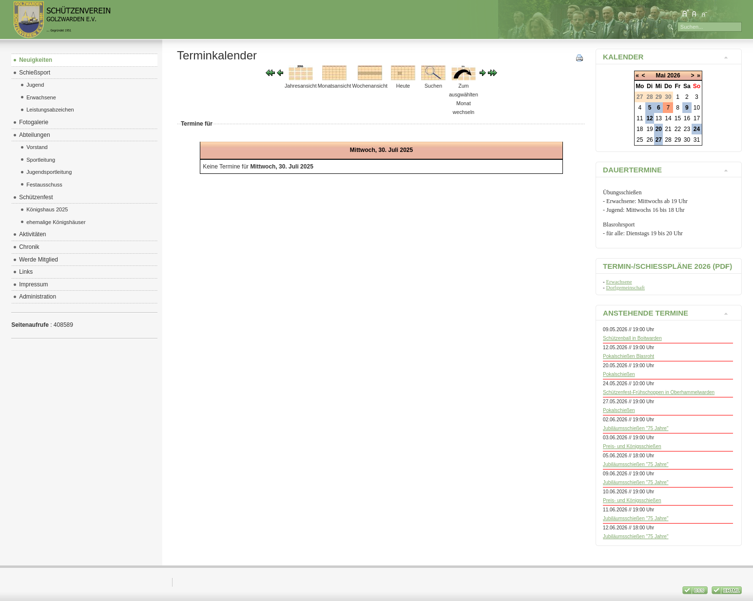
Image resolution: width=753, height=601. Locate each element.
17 (697, 118)
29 (678, 139)
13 (659, 118)
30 (687, 139)
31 (697, 139)
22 (678, 129)
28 (668, 139)
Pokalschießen (619, 374)
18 (640, 129)
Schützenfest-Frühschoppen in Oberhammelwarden (658, 392)
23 (687, 129)
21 (668, 129)
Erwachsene (619, 281)
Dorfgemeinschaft (625, 287)
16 (687, 118)
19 (649, 129)
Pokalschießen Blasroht (628, 356)
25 (640, 139)
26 (649, 139)
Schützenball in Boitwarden (632, 338)
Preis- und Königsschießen (632, 446)
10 (697, 107)
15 (678, 118)
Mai (661, 75)
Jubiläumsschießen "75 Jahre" (635, 428)
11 (640, 118)
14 (668, 118)
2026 (673, 75)
